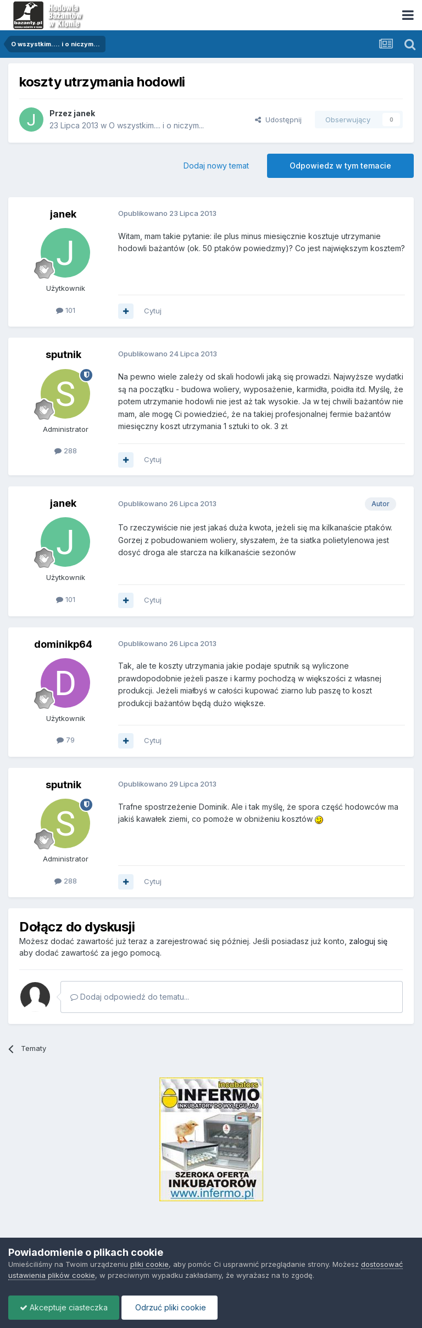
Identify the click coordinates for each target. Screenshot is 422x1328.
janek (84, 113)
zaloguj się (368, 941)
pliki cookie (149, 1264)
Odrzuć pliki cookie (169, 1307)
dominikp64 (63, 644)
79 (66, 739)
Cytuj (153, 310)
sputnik (63, 354)
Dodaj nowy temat (216, 165)
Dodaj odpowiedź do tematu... (129, 996)
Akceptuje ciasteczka (64, 1307)
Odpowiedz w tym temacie (340, 165)
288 (65, 450)
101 (65, 310)
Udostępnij (278, 119)
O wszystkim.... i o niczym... (156, 125)
